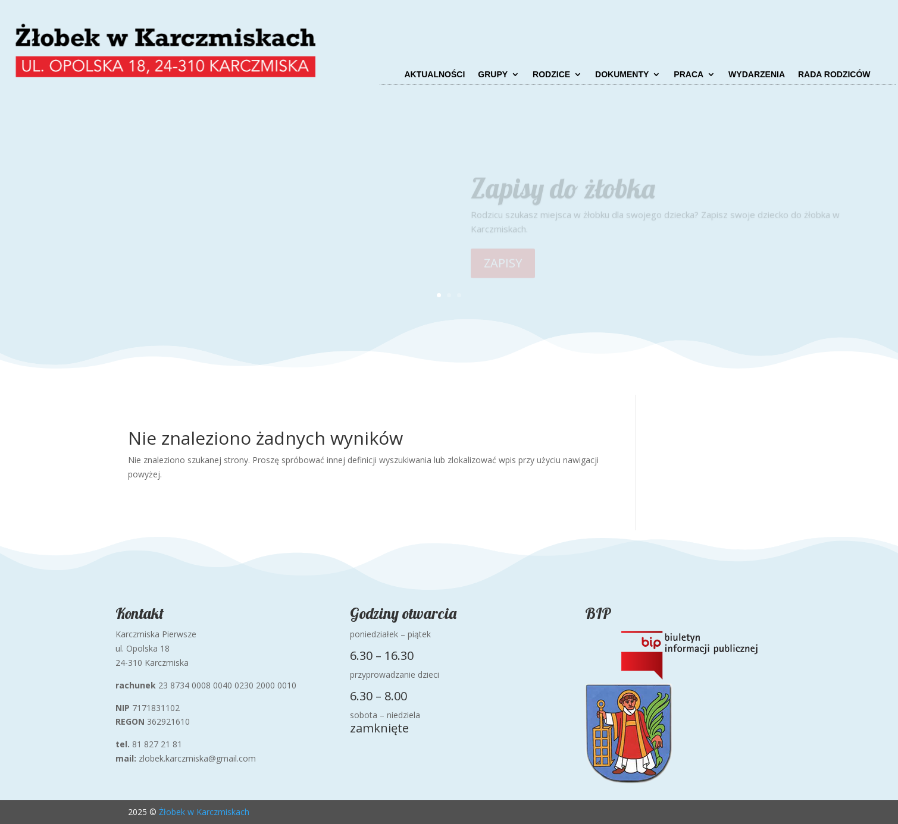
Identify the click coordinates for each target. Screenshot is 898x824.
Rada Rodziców (834, 74)
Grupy (493, 74)
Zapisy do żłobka (563, 192)
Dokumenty (622, 74)
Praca (688, 74)
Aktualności (434, 74)
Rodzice (551, 74)
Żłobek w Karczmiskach (204, 811)
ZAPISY (503, 266)
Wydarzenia (756, 74)
